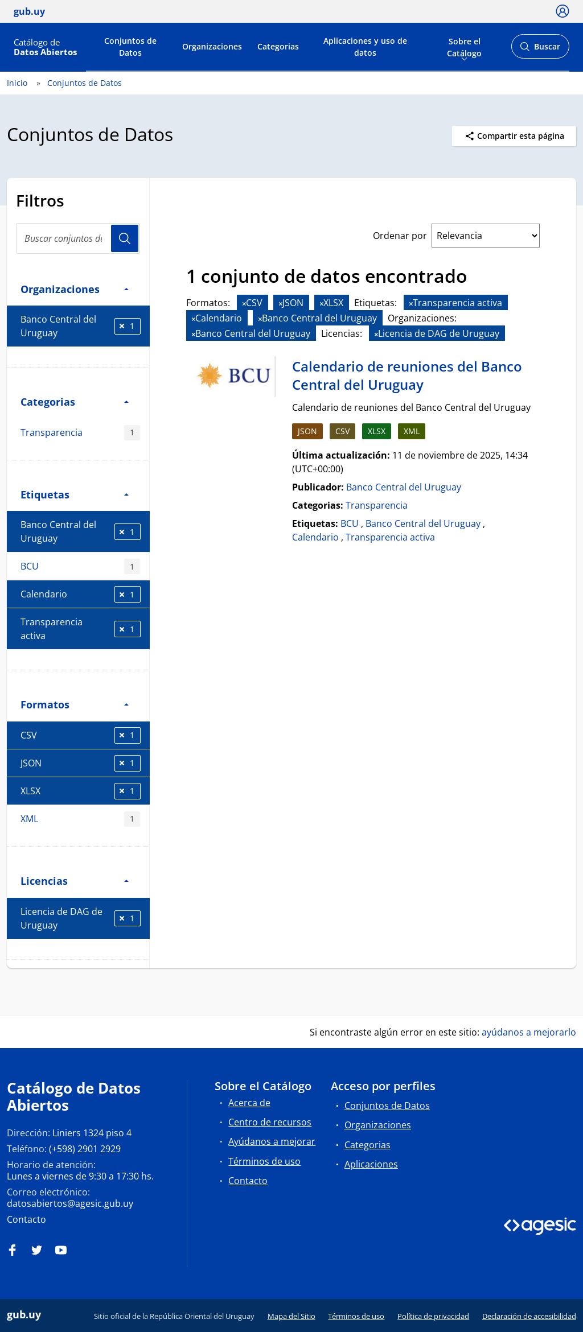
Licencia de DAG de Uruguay (80, 918)
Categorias (278, 46)
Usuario (124, 238)
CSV (80, 735)
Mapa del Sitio (291, 1316)
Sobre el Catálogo (464, 46)
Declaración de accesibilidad (529, 1316)
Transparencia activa (80, 629)
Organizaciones (212, 46)
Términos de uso (264, 1161)
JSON (80, 763)
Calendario (80, 594)
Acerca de (249, 1102)
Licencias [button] (74, 880)
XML (80, 819)
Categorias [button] (74, 401)
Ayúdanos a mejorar (271, 1141)
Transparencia (80, 432)
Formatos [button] (74, 704)
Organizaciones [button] (74, 289)
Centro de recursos (269, 1122)
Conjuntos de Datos (130, 46)
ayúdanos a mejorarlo (529, 1032)
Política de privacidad (433, 1316)
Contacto (26, 1219)
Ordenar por (400, 235)
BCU (80, 566)
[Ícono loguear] (562, 11)
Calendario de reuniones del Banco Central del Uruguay (407, 375)
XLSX (80, 791)
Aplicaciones (371, 1164)
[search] (78, 238)
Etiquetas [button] (74, 494)
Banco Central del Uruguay (80, 326)
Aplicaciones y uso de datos (365, 46)
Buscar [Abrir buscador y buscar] (540, 50)
